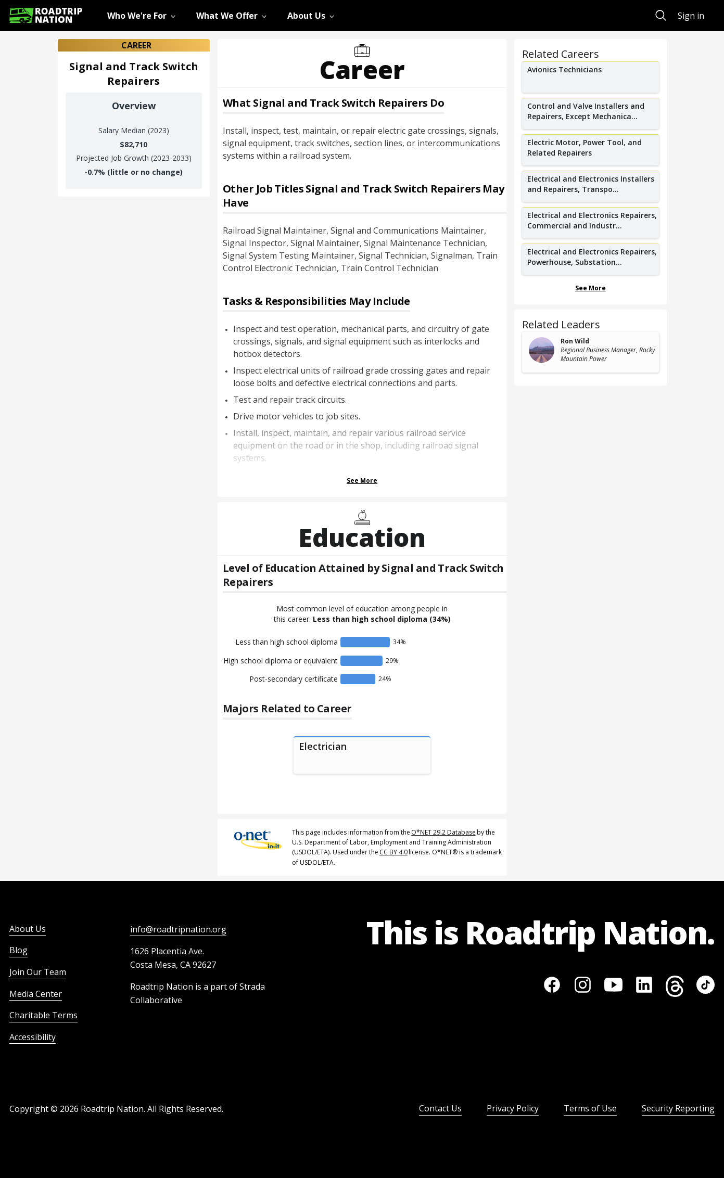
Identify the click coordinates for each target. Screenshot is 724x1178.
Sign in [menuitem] (691, 15)
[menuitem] (143, 15)
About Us (27, 928)
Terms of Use (590, 1108)
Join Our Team (37, 972)
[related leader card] (590, 352)
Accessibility (32, 1037)
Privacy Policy (513, 1108)
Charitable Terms (43, 1015)
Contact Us (440, 1108)
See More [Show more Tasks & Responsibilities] (362, 480)
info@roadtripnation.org (178, 929)
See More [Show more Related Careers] (590, 288)
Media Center (35, 994)
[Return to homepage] (45, 15)
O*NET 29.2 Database (443, 832)
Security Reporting (678, 1108)
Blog (18, 950)
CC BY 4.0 (393, 852)
